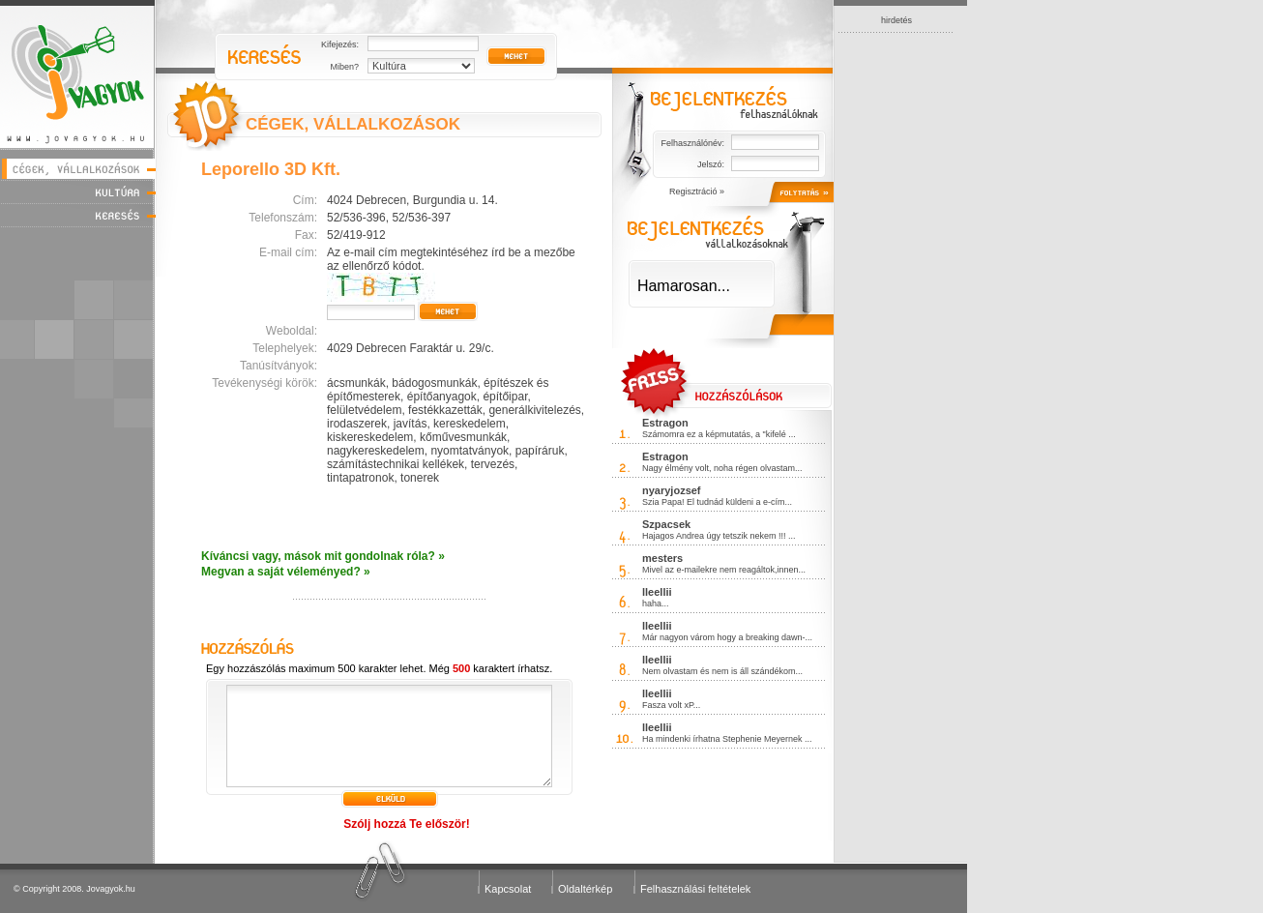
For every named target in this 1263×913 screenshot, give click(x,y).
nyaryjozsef (671, 490)
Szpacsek (666, 524)
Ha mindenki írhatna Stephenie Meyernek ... (727, 739)
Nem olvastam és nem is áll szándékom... (722, 671)
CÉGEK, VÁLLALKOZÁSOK (353, 124)
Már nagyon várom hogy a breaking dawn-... (727, 637)
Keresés (78, 215)
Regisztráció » (696, 191)
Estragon (665, 422)
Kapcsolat (508, 889)
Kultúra (78, 192)
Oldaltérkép (585, 889)
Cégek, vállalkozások (78, 169)
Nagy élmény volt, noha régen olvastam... (722, 468)
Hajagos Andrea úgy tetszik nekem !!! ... (719, 536)
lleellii (657, 592)
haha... (655, 603)
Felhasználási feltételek (695, 889)
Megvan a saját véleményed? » (285, 571)
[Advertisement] (896, 323)
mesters (662, 558)
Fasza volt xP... (671, 705)
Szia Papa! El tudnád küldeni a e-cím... (717, 502)
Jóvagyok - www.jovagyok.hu (78, 74)
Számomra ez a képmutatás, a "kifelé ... (719, 434)
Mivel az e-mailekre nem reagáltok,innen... (724, 569)
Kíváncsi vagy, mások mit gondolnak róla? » (323, 556)
